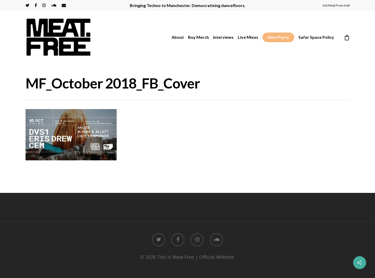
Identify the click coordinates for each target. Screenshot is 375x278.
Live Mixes (248, 37)
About (178, 37)
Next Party (278, 37)
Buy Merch (198, 37)
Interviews (223, 37)
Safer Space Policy (316, 37)
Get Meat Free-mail (336, 5)
